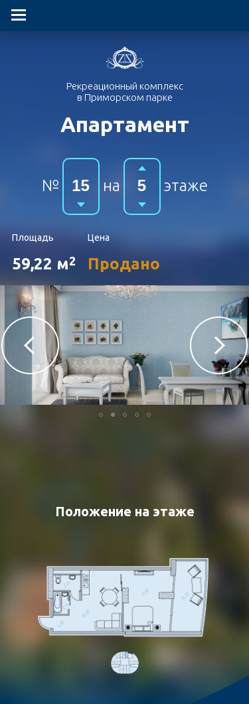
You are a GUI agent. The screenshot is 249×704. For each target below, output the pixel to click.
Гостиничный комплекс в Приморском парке (124, 57)
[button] (30, 345)
